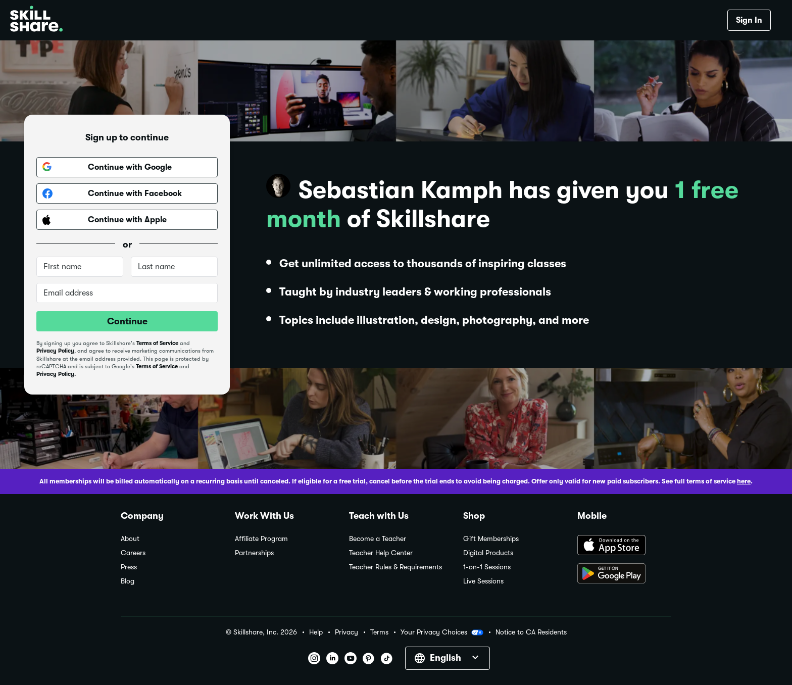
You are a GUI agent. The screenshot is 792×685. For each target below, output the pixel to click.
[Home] (36, 20)
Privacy (346, 632)
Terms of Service (157, 343)
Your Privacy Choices (442, 632)
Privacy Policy (55, 351)
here (744, 481)
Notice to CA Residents (531, 632)
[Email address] (127, 293)
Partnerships (254, 553)
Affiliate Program (261, 539)
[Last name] (174, 266)
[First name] (79, 266)
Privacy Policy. (56, 374)
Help (316, 632)
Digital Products (488, 553)
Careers (133, 553)
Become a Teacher (377, 539)
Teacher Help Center (381, 553)
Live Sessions (483, 581)
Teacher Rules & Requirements (395, 567)
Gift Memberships (491, 539)
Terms (379, 632)
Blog (127, 581)
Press (129, 567)
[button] (477, 632)
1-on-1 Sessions (487, 567)
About (130, 539)
